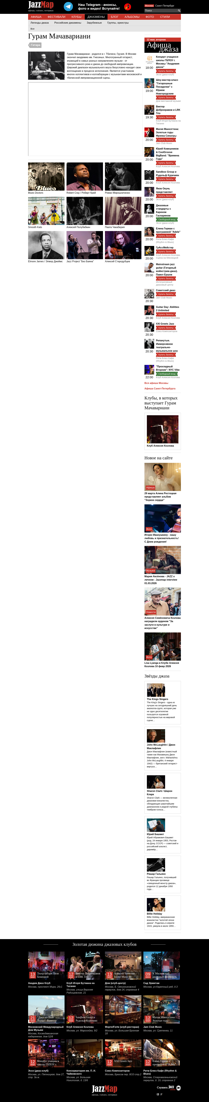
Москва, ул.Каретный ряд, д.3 (160, 986)
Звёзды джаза (156, 676)
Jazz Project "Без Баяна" (85, 247)
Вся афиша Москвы (156, 383)
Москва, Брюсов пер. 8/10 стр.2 (123, 1074)
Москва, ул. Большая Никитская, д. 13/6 (78, 1079)
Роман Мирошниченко (123, 178)
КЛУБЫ (76, 16)
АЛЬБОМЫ (132, 16)
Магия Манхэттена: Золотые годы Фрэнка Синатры (167, 132)
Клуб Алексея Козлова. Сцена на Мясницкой (168, 256)
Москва (149, 5)
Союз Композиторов (166, 331)
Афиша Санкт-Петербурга (159, 388)
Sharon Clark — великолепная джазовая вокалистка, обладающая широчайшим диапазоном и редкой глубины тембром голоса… (162, 804)
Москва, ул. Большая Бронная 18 (122, 1032)
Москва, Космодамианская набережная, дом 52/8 (43, 1035)
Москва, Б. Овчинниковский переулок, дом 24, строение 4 (122, 988)
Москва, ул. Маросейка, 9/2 (82, 1030)
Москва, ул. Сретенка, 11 (158, 1030)
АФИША (36, 16)
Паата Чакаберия (123, 212)
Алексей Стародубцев (123, 247)
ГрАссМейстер (164, 247)
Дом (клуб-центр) (115, 983)
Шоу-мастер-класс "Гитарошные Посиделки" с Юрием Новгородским (167, 87)
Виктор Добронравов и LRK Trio (168, 110)
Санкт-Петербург (164, 5)
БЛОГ (114, 16)
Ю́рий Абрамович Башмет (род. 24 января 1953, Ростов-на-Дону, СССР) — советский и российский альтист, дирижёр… (162, 843)
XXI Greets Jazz (165, 323)
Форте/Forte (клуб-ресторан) (122, 1027)
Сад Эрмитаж (151, 983)
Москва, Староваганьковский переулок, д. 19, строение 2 (160, 1079)
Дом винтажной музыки (168, 101)
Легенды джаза (40, 22)
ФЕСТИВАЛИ (56, 16)
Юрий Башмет (155, 834)
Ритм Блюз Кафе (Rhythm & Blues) (165, 240)
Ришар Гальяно (156, 874)
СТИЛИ (165, 16)
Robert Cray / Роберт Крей (85, 178)
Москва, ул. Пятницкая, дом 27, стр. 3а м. (46, 1076)
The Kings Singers (157, 699)
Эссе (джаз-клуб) (165, 74)
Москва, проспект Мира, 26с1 (45, 986)
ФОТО (150, 16)
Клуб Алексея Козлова (168, 166)
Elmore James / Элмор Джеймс (46, 247)
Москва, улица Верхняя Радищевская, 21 (80, 991)
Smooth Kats (46, 212)
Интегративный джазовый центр (164, 283)
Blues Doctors (46, 178)
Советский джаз (165, 290)
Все (32, 28)
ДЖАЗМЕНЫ (96, 16)
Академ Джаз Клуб (39, 983)
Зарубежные (94, 22)
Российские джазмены (67, 22)
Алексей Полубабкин (85, 212)
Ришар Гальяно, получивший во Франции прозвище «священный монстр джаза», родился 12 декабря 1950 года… (161, 883)
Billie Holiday (154, 913)
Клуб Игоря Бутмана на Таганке (168, 122)
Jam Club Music (164, 143)
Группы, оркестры (118, 22)
